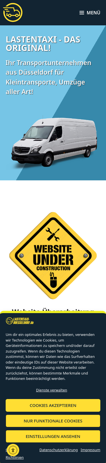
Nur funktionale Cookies (53, 424)
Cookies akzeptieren (53, 409)
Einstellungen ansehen (53, 440)
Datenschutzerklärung (58, 453)
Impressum (90, 453)
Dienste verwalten (51, 393)
